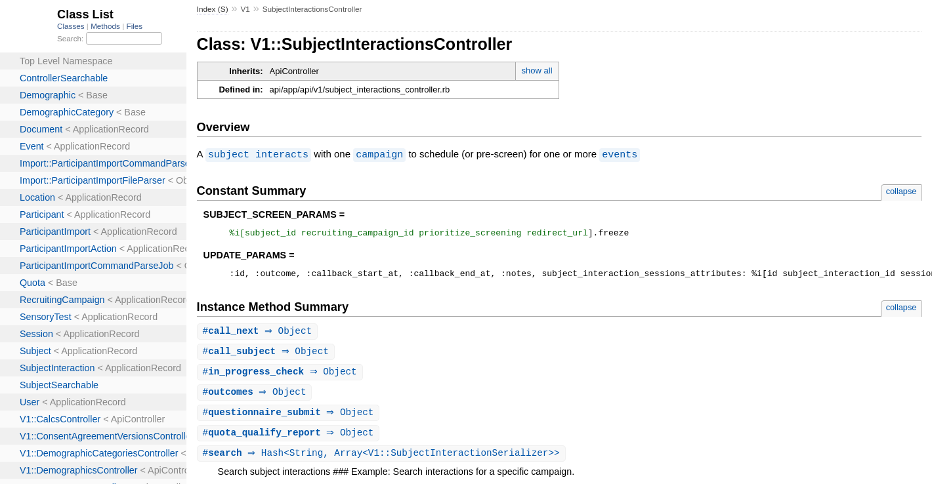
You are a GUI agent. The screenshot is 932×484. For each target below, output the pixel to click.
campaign (379, 154)
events (619, 154)
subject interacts (258, 154)
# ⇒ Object (259, 335)
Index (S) (212, 9)
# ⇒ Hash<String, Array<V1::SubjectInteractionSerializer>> (383, 460)
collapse (901, 190)
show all (537, 70)
